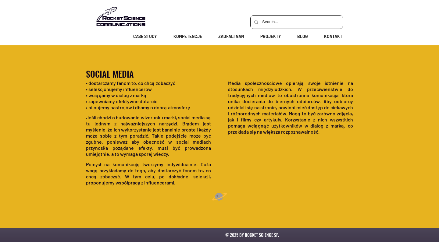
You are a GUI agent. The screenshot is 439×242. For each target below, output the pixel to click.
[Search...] (296, 22)
